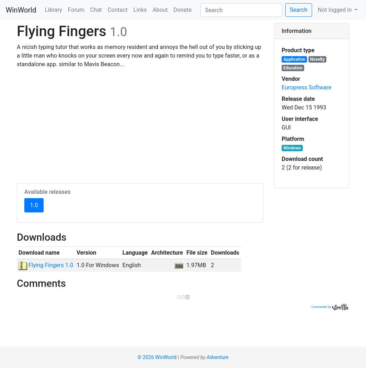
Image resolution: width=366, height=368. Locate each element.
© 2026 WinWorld (157, 357)
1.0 (37, 204)
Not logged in (335, 9)
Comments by (329, 307)
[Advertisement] (140, 124)
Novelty (317, 59)
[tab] (311, 31)
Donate (182, 9)
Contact (118, 9)
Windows (292, 148)
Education (293, 67)
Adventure (217, 357)
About (160, 9)
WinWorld (21, 10)
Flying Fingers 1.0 (46, 265)
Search (298, 9)
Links (140, 9)
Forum (76, 9)
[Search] (241, 10)
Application (294, 59)
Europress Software (306, 87)
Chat (96, 9)
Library (53, 9)
